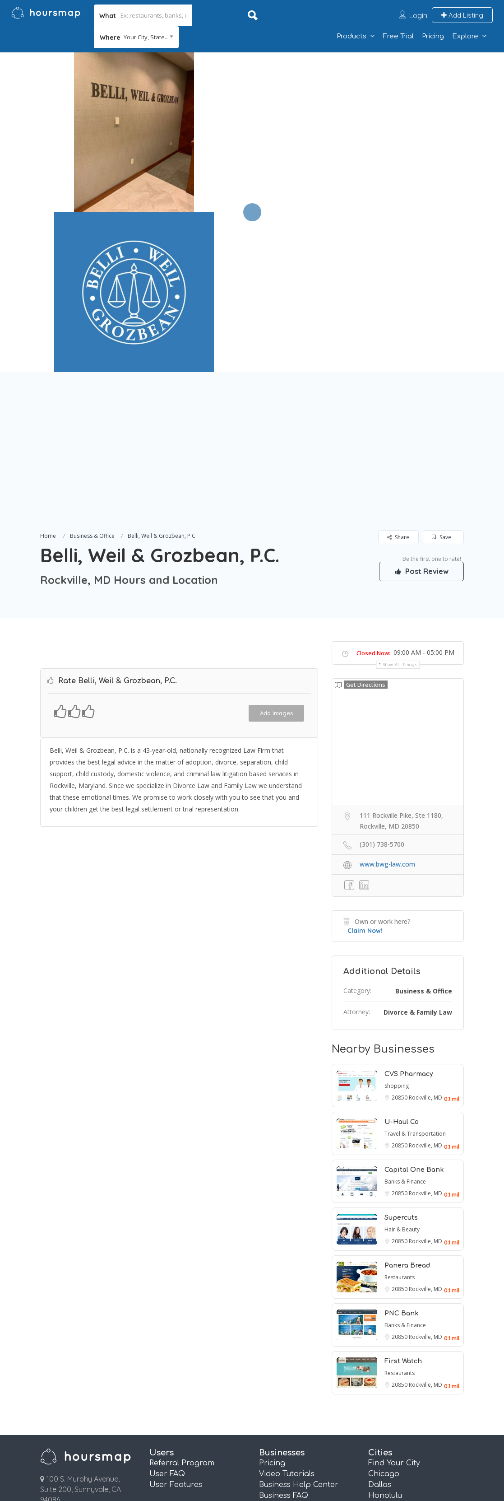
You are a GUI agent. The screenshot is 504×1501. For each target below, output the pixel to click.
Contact (323, 1458)
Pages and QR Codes (298, 1400)
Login (418, 15)
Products (351, 36)
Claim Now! (365, 771)
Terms (141, 1458)
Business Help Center (298, 1325)
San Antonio (391, 1411)
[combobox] (136, 37)
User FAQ (167, 1314)
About (262, 1458)
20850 (400, 938)
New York (386, 1379)
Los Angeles (390, 1368)
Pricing (433, 36)
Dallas (379, 1325)
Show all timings (400, 504)
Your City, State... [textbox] (146, 37)
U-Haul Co (401, 962)
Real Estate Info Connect (305, 1357)
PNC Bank (401, 1153)
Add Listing (462, 15)
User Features (175, 1325)
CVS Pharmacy (408, 914)
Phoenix (383, 1400)
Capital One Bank (414, 1010)
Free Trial (398, 36)
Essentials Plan (286, 1411)
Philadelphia (391, 1389)
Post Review (421, 411)
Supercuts (401, 1057)
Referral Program (181, 1303)
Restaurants (399, 1117)
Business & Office (92, 376)
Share (398, 377)
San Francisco (394, 1421)
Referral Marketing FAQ (303, 1346)
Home (48, 376)
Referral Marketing (294, 1379)
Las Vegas (387, 1357)
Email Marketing (289, 1368)
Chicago (383, 1314)
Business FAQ (283, 1336)
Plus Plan (276, 1421)
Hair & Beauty (402, 1069)
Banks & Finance (405, 1022)
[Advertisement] (252, 302)
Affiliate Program (404, 1458)
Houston (384, 1346)
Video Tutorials (286, 1314)
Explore (465, 36)
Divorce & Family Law (418, 852)
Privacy (202, 1458)
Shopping (396, 926)
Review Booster (287, 1389)
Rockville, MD (425, 938)
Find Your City (394, 1303)
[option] (134, 132)
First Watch (403, 1201)
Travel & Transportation (415, 974)
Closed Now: (373, 493)
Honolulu (385, 1336)
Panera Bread (407, 1105)
